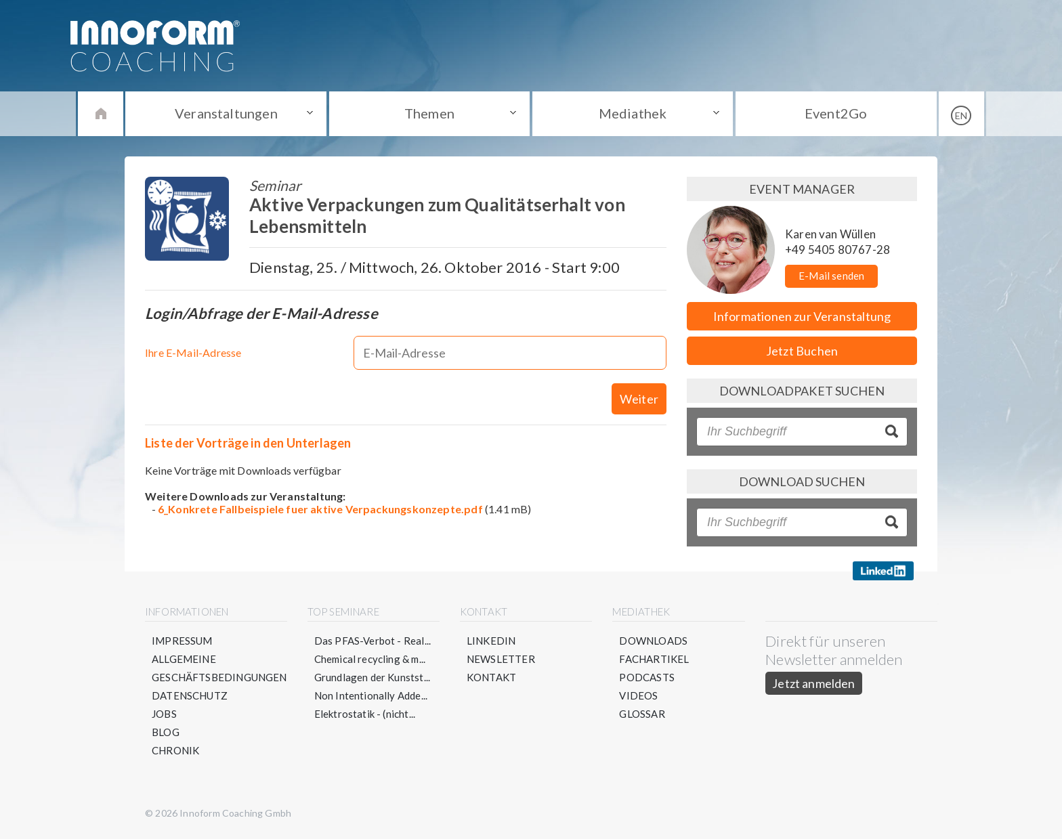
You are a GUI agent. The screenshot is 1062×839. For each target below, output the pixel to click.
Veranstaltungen (226, 113)
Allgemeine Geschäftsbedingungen (219, 668)
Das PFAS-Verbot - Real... (372, 640)
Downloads (653, 640)
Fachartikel (654, 659)
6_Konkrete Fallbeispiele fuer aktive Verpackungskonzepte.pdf (320, 508)
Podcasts (646, 677)
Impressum (182, 640)
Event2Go (836, 113)
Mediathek (633, 113)
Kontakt (491, 677)
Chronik (175, 750)
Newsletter (501, 659)
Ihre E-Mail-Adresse (193, 352)
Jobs (164, 714)
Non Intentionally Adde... (371, 695)
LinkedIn (491, 640)
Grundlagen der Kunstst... (372, 677)
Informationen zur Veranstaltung (802, 316)
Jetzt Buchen (802, 350)
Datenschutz (190, 695)
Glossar (641, 714)
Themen (429, 113)
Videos (638, 695)
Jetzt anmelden (813, 683)
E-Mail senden (831, 276)
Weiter (639, 398)
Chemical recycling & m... (370, 659)
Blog (165, 732)
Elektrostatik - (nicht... (365, 714)
